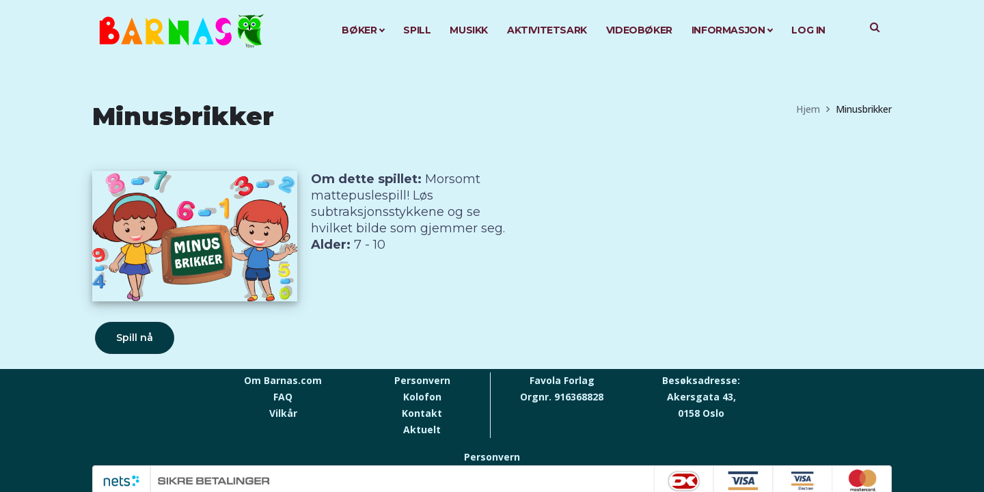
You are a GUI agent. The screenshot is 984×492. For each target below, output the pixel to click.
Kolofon (422, 396)
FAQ (282, 396)
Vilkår (283, 413)
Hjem (808, 108)
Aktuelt (422, 429)
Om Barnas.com (283, 380)
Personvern (422, 380)
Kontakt (422, 413)
